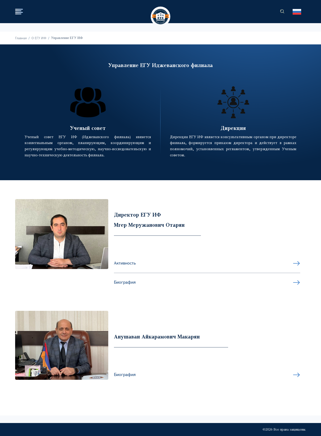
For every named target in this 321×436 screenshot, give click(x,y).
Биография (125, 282)
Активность (125, 263)
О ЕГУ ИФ (38, 38)
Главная (21, 38)
